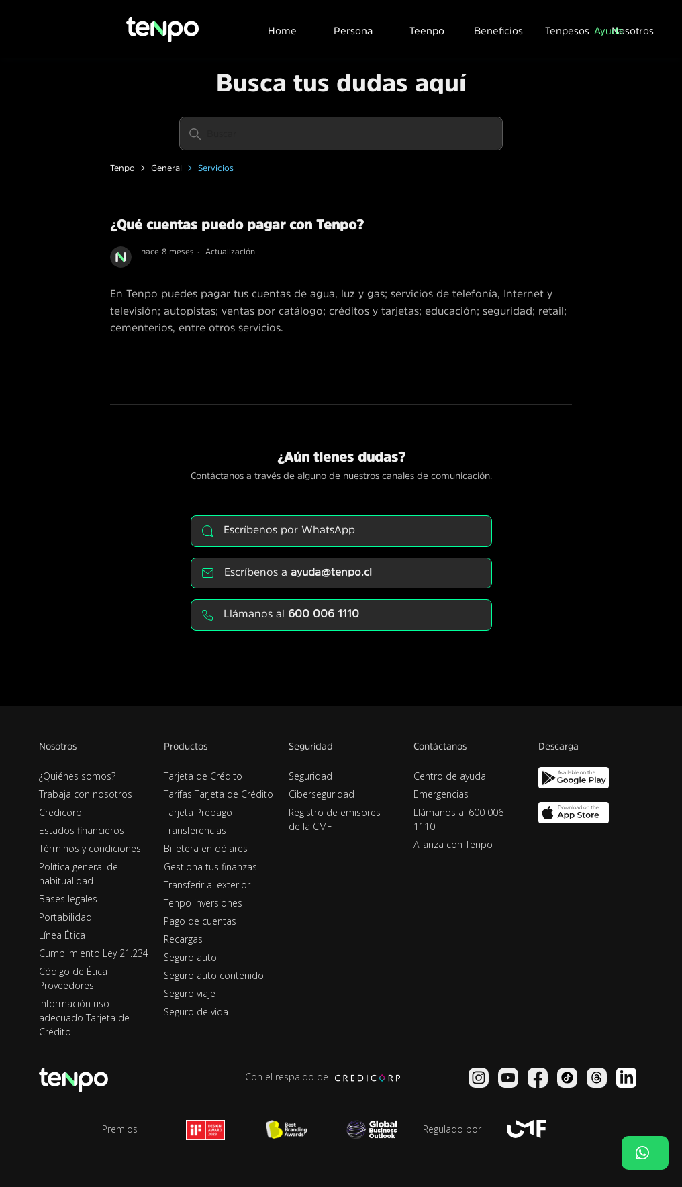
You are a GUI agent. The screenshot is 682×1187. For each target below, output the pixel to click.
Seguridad (310, 776)
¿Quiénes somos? (77, 776)
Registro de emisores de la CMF (335, 819)
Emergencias (441, 794)
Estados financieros (81, 830)
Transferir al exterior (207, 884)
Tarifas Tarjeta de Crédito (218, 794)
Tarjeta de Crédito (203, 776)
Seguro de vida (196, 1011)
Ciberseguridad (321, 794)
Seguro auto (190, 957)
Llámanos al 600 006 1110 (458, 819)
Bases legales (68, 898)
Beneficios (498, 30)
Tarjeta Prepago (198, 812)
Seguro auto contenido (214, 975)
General (166, 168)
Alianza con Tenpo (453, 844)
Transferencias (195, 830)
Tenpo (122, 168)
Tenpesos (567, 30)
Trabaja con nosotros (85, 794)
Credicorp (60, 812)
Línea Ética (62, 935)
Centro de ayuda (449, 776)
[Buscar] (341, 133)
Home (282, 30)
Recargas (183, 939)
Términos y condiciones (90, 848)
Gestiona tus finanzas (210, 866)
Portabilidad (65, 917)
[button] (353, 28)
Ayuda (608, 30)
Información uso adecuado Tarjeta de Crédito (84, 1017)
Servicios (216, 168)
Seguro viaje (189, 993)
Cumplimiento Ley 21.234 (93, 953)
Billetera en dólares (206, 848)
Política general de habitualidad (78, 873)
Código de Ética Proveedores (73, 978)
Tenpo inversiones (203, 902)
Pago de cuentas (200, 921)
